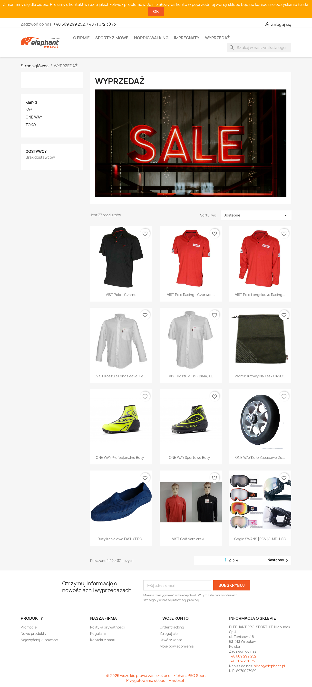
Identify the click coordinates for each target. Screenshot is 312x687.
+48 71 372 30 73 (101, 24)
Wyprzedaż (217, 37)
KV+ (29, 109)
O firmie (81, 37)
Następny (279, 560)
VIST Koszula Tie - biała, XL (191, 376)
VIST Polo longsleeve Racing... (260, 294)
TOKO (31, 125)
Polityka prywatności (107, 627)
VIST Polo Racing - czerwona (190, 294)
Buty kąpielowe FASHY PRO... (121, 539)
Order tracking (172, 627)
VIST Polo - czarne (121, 294)
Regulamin (98, 633)
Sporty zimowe (111, 37)
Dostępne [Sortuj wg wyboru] (256, 215)
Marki (31, 103)
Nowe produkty (33, 633)
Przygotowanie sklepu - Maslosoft (156, 680)
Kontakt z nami (102, 640)
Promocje (29, 627)
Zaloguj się (169, 633)
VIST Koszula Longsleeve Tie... (121, 376)
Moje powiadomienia (177, 646)
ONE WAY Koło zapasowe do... (260, 457)
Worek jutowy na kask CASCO (260, 376)
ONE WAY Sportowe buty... (191, 457)
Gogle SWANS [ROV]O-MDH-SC (260, 539)
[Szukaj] (259, 47)
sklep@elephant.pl (269, 666)
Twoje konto (174, 618)
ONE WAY (34, 117)
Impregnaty (186, 37)
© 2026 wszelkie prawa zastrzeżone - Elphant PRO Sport (156, 675)
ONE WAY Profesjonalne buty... (121, 457)
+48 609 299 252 (69, 24)
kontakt (76, 4)
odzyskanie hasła (291, 4)
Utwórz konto (171, 640)
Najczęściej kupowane (39, 640)
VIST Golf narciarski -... (190, 539)
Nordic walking (151, 37)
